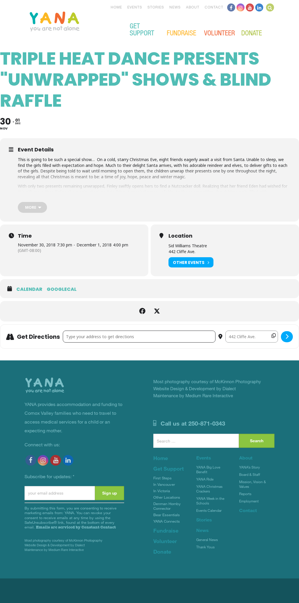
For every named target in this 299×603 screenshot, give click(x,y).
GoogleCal (62, 289)
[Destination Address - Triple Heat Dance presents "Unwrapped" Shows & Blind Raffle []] (251, 337)
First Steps (162, 478)
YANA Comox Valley (74, 20)
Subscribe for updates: (49, 476)
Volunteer (219, 32)
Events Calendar (209, 510)
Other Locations (166, 497)
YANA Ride (204, 479)
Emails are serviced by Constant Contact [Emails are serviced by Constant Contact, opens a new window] (76, 527)
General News (207, 539)
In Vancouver (164, 484)
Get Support (142, 29)
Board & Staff (249, 474)
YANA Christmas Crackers (209, 488)
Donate (251, 32)
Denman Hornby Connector (167, 506)
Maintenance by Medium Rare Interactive (54, 550)
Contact (214, 7)
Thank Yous (205, 547)
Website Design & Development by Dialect (55, 545)
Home (116, 7)
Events (134, 7)
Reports (245, 493)
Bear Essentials (166, 514)
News (175, 7)
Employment (249, 501)
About (192, 7)
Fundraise (181, 32)
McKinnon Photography (85, 540)
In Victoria (161, 490)
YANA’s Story (249, 467)
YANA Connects (166, 521)
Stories (155, 7)
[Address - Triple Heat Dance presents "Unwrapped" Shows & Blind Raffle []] (139, 337)
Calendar (29, 289)
